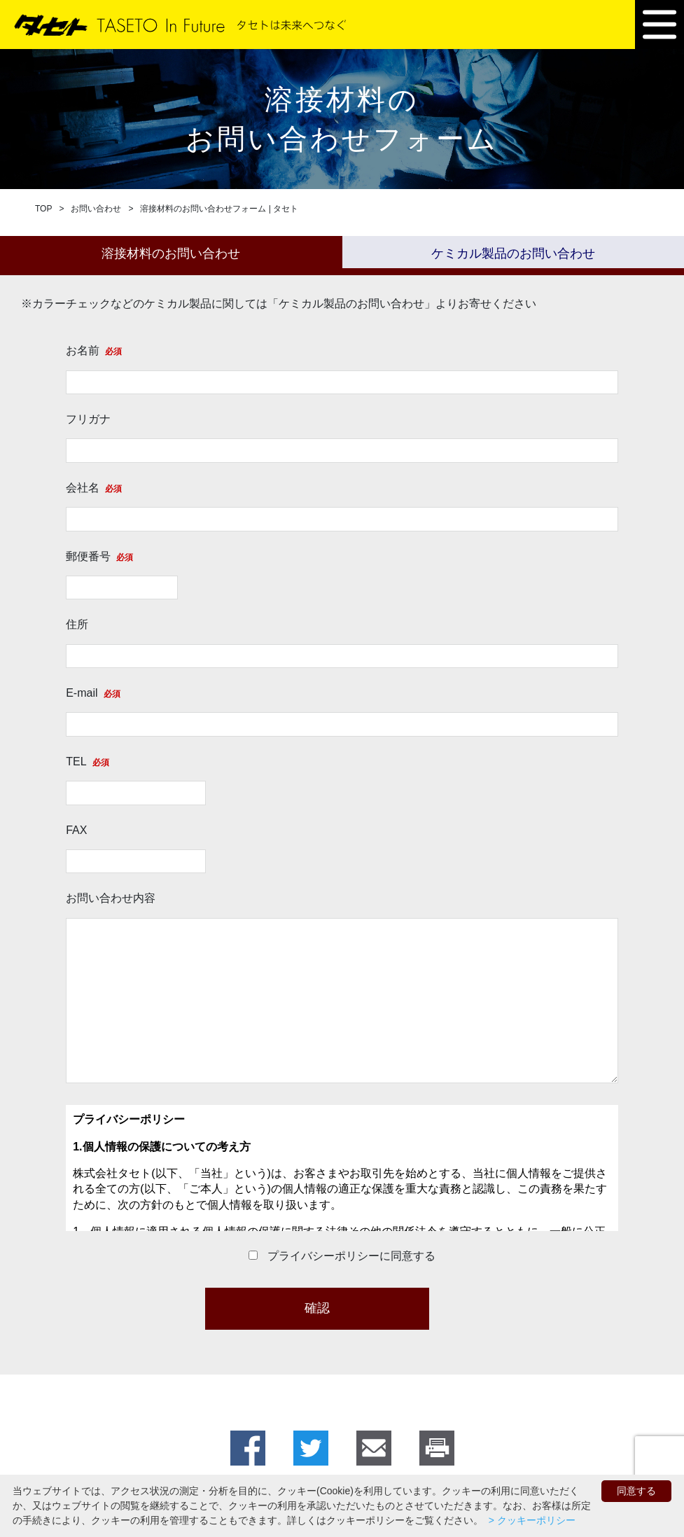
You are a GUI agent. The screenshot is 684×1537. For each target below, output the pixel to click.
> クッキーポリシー (530, 1520)
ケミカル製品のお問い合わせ (513, 253)
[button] (659, 24)
